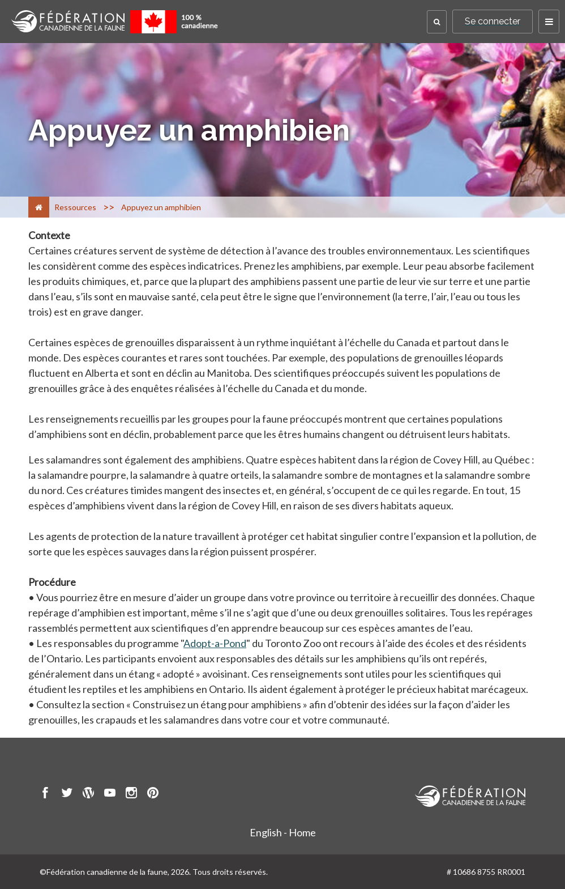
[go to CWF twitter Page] (66, 794)
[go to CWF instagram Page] (131, 794)
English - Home (283, 832)
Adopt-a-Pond (214, 643)
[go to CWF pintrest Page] (153, 794)
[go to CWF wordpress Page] (88, 794)
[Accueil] (38, 207)
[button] (437, 21)
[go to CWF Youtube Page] (109, 794)
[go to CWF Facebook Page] (45, 794)
